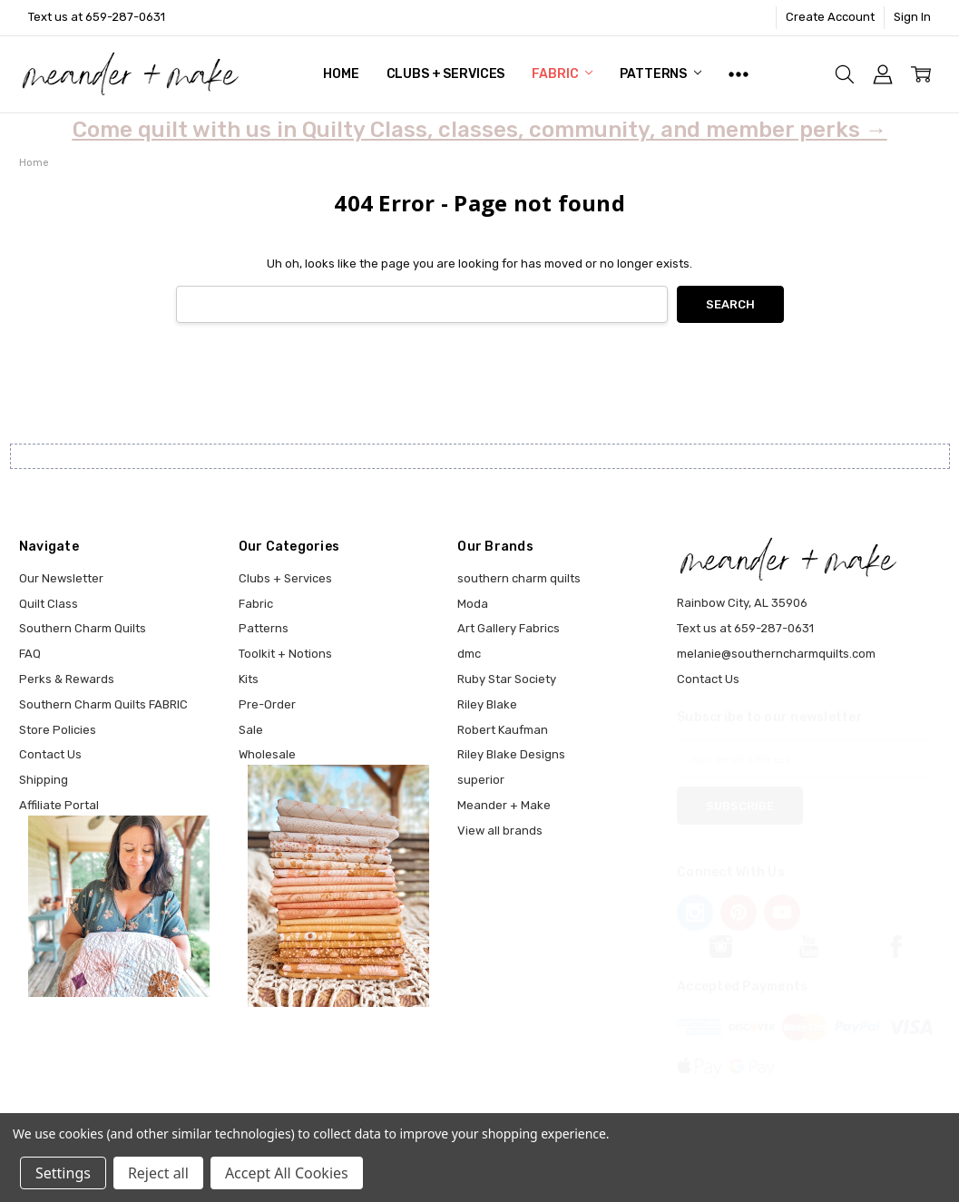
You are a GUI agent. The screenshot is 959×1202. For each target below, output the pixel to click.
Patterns (660, 74)
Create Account (830, 17)
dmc (469, 653)
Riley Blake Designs (511, 754)
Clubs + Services (446, 74)
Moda (472, 604)
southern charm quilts (519, 578)
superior (480, 780)
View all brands (500, 830)
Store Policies (57, 730)
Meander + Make (504, 805)
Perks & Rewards (66, 679)
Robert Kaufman (502, 730)
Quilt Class (48, 604)
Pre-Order (267, 704)
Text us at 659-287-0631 (96, 17)
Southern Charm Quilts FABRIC (103, 704)
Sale (251, 730)
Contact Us (50, 754)
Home (340, 74)
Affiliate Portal (59, 805)
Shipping (43, 780)
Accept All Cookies (286, 1173)
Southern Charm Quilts (82, 628)
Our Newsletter (61, 578)
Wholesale (267, 754)
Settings (63, 1173)
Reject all (158, 1173)
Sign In (912, 17)
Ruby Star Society (506, 679)
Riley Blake (487, 704)
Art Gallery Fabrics (508, 628)
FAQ (30, 653)
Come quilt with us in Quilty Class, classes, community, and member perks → (480, 129)
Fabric (562, 74)
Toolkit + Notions (285, 653)
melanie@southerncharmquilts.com (776, 653)
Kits (249, 679)
